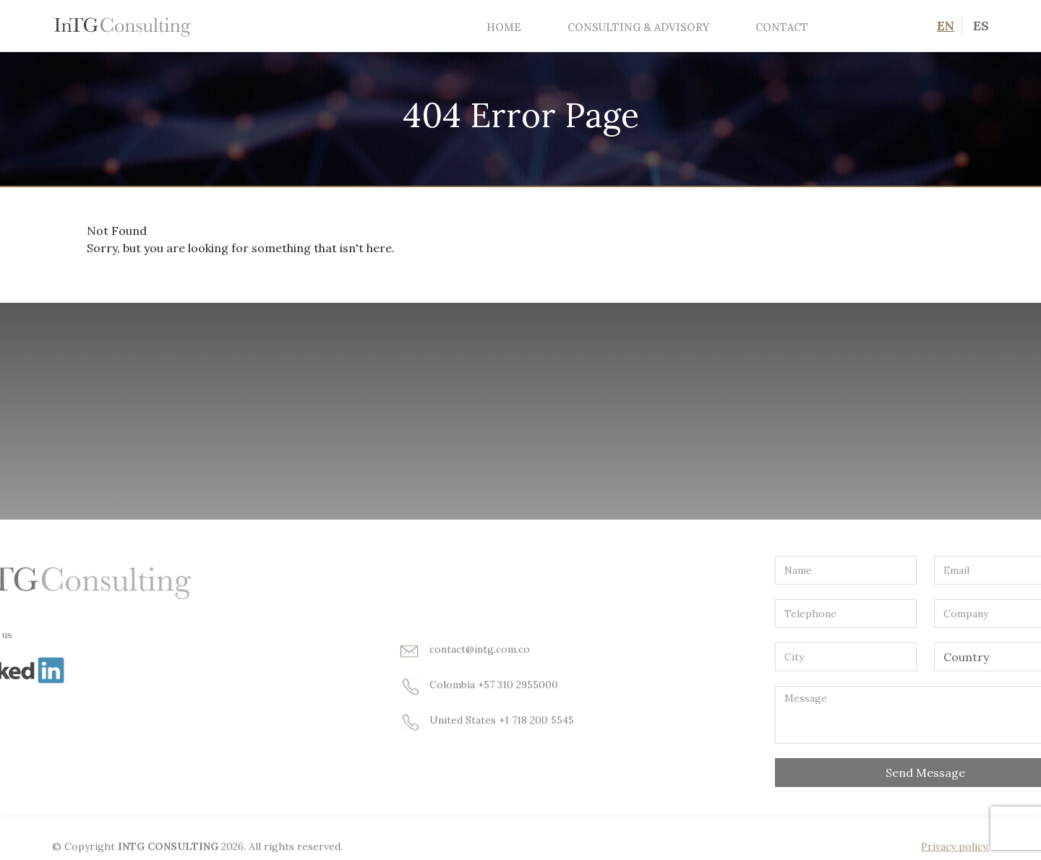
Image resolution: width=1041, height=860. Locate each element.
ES (981, 25)
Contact (781, 27)
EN (945, 25)
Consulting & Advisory (638, 27)
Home (504, 27)
